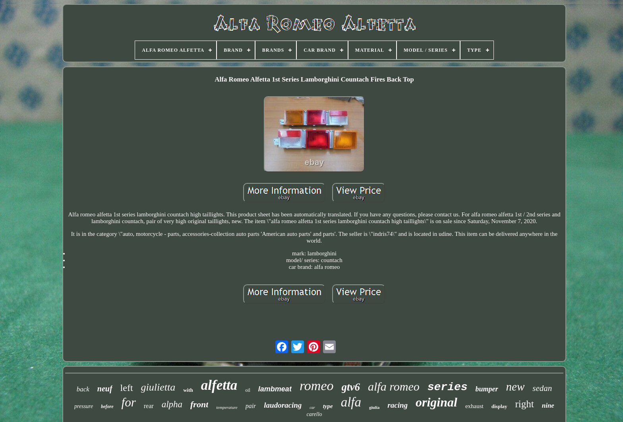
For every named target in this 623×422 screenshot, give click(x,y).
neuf (104, 388)
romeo (317, 385)
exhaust (474, 406)
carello (314, 414)
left (126, 388)
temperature (226, 407)
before (107, 406)
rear (149, 406)
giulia (374, 407)
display (499, 406)
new (515, 386)
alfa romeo (394, 386)
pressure (83, 406)
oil (247, 390)
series (448, 387)
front (199, 404)
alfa (351, 402)
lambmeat (275, 389)
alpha (172, 404)
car (312, 407)
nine (548, 405)
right (524, 404)
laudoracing (283, 405)
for (129, 402)
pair (251, 406)
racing (397, 405)
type (328, 406)
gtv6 (351, 387)
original (436, 402)
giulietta (158, 387)
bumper (487, 389)
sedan (542, 388)
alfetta (219, 385)
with (188, 390)
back (83, 389)
